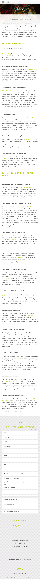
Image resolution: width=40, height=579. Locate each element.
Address (6, 455)
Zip (5, 469)
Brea (19, 484)
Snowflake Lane (17, 257)
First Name (7, 437)
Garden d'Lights (6, 296)
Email (5, 451)
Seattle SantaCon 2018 (30, 118)
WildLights (19, 358)
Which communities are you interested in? (14, 483)
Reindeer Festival (15, 239)
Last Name (7, 442)
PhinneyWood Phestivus (8, 91)
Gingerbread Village (7, 335)
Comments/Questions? (9, 505)
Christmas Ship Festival (27, 207)
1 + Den (19, 480)
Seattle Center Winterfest (11, 381)
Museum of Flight (31, 139)
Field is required (33, 429)
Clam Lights (30, 315)
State (5, 464)
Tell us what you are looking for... (11, 478)
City (5, 460)
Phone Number (8, 446)
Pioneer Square (28, 187)
